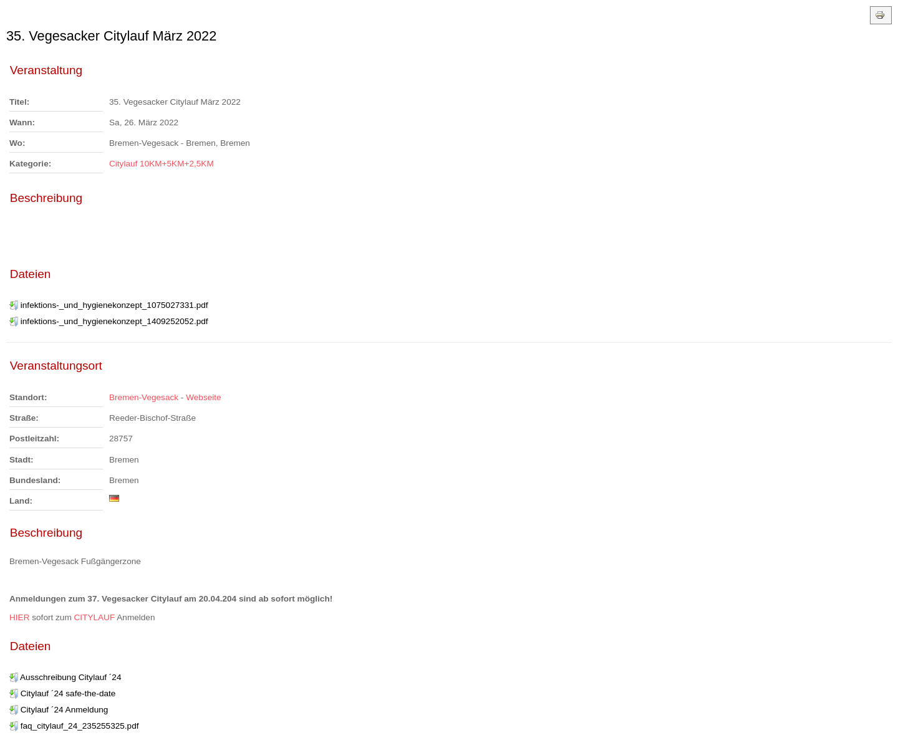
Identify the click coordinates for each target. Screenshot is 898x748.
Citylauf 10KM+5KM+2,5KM (161, 163)
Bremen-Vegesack (143, 397)
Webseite (203, 397)
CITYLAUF (95, 617)
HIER (20, 617)
